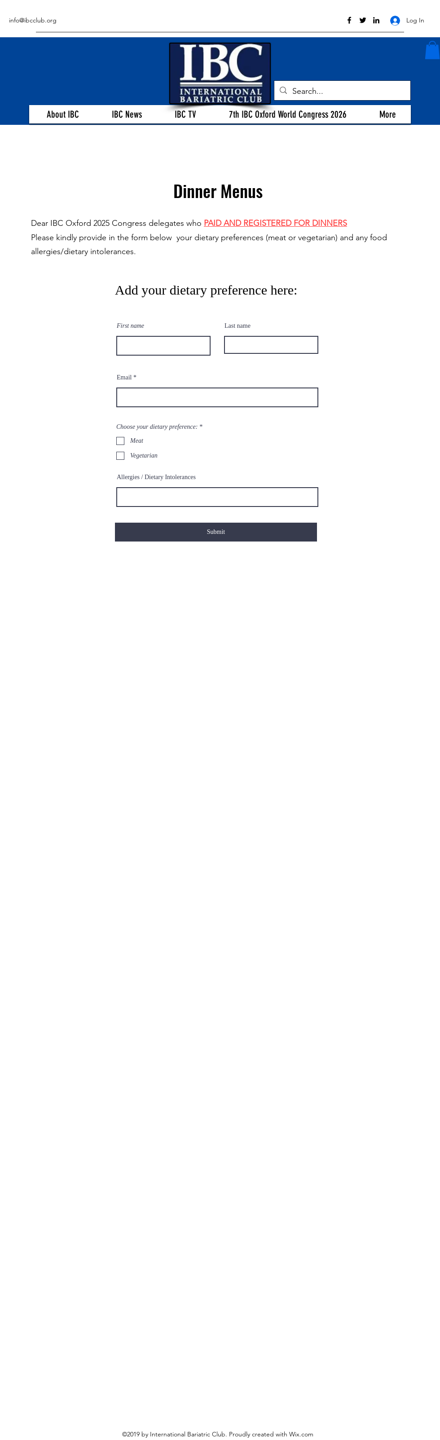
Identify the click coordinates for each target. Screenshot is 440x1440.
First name (130, 326)
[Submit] (216, 532)
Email (124, 377)
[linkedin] (376, 20)
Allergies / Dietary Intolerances (156, 477)
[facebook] (349, 20)
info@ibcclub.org (33, 20)
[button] (62, 114)
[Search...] (342, 91)
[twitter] (362, 20)
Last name (237, 326)
